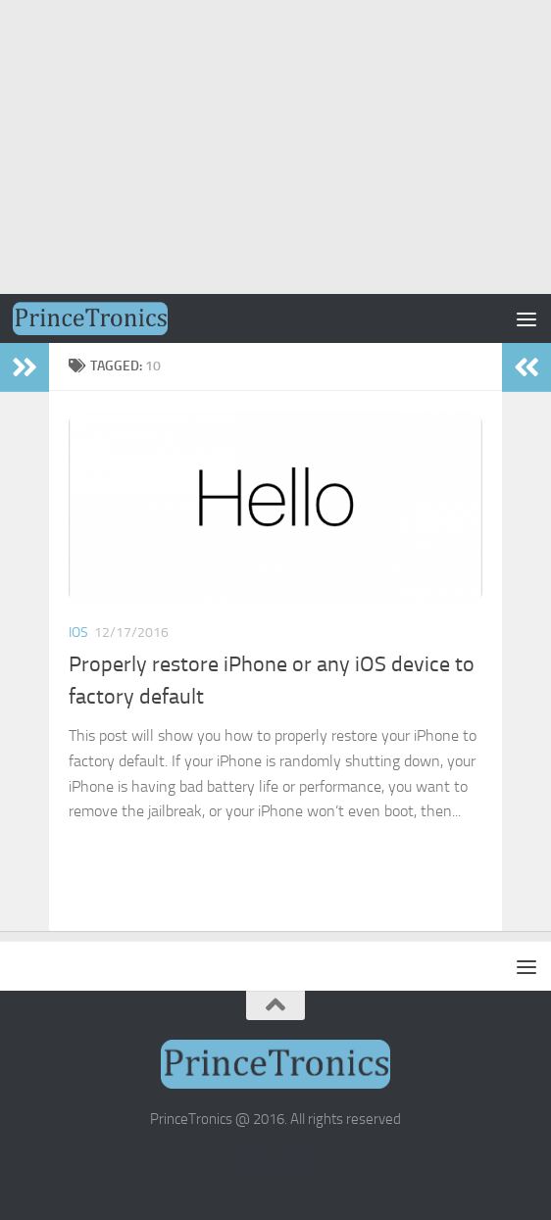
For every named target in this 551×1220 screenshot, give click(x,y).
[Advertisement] (275, 147)
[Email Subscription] (293, 1164)
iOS (78, 632)
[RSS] (258, 1164)
